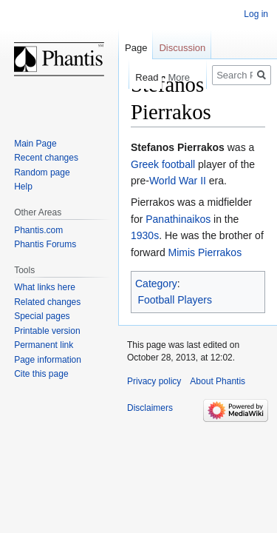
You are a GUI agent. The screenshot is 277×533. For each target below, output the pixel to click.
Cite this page (41, 374)
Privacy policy (154, 381)
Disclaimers (150, 408)
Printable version (47, 331)
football (178, 164)
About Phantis (217, 381)
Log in (256, 14)
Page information (47, 360)
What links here (44, 287)
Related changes (47, 302)
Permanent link (43, 345)
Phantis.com (38, 230)
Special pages (41, 316)
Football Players (175, 300)
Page (136, 47)
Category (156, 283)
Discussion (182, 47)
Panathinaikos (178, 219)
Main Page (35, 143)
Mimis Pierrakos (205, 252)
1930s (145, 235)
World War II (177, 181)
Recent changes (46, 157)
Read (137, 77)
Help (23, 186)
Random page (41, 172)
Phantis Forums (45, 244)
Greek (145, 164)
